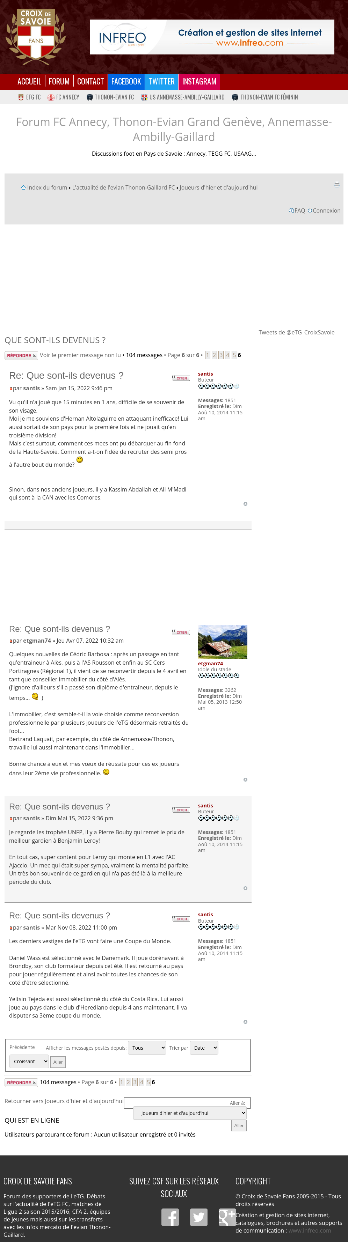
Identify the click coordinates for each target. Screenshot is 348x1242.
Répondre (21, 355)
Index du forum (47, 187)
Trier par (193, 1047)
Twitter (161, 81)
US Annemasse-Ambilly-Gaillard (183, 97)
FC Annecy (63, 97)
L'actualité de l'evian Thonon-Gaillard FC (123, 187)
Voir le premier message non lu (80, 355)
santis (31, 388)
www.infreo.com (310, 1230)
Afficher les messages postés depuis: (106, 1047)
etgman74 (37, 640)
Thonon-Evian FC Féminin (265, 97)
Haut (245, 504)
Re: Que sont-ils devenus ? (66, 375)
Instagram (199, 81)
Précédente (22, 1047)
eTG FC (29, 97)
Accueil (29, 81)
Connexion (327, 210)
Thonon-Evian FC (110, 97)
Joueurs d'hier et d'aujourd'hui (219, 187)
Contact (90, 81)
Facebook (126, 81)
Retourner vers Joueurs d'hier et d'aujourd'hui (64, 1101)
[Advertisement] (174, 276)
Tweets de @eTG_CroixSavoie (296, 332)
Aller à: (237, 1103)
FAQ (300, 210)
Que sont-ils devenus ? (55, 340)
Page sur (184, 355)
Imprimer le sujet (337, 184)
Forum (59, 81)
